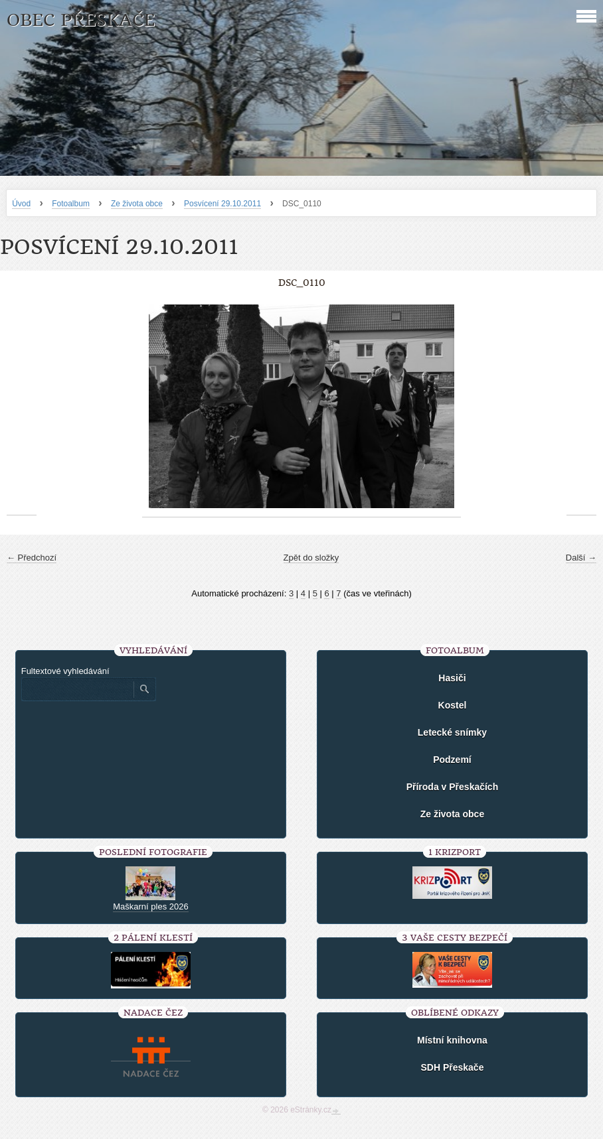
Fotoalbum (71, 203)
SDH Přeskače (451, 1067)
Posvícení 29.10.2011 (222, 203)
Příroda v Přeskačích (452, 786)
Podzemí (452, 759)
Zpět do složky (311, 558)
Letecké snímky (452, 732)
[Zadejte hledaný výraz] (77, 689)
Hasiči (452, 678)
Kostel (452, 705)
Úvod (21, 203)
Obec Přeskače (81, 20)
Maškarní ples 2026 (150, 906)
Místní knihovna (452, 1040)
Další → (581, 558)
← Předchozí (31, 558)
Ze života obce (137, 203)
